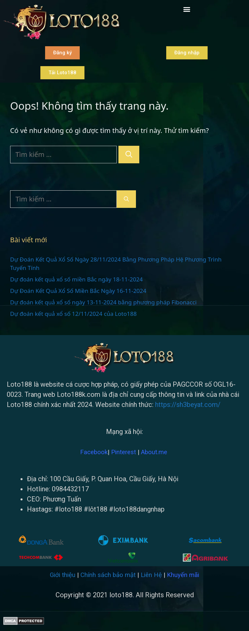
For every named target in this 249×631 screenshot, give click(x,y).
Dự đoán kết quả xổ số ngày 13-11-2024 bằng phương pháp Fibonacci (103, 302)
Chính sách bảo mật (108, 575)
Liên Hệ (151, 575)
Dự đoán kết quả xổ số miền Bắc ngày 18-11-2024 (76, 279)
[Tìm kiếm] (128, 154)
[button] (186, 9)
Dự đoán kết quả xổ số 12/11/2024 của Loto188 (73, 314)
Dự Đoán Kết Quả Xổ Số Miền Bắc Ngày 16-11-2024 (78, 291)
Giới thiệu (62, 575)
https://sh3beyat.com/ (187, 405)
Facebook (94, 452)
